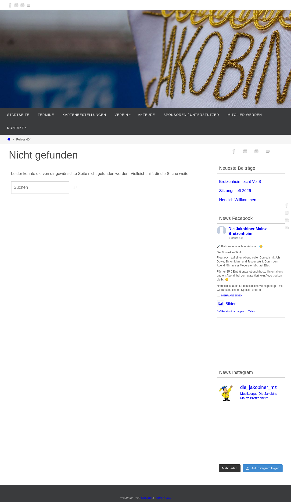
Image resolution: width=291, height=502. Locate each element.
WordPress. (163, 497)
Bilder (226, 304)
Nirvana (146, 497)
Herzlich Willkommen (237, 200)
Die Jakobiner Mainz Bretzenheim (248, 231)
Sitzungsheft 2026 (235, 190)
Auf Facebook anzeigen (230, 311)
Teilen (251, 311)
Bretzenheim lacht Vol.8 (240, 181)
